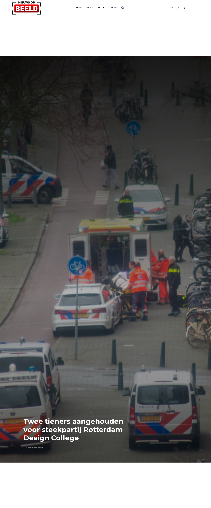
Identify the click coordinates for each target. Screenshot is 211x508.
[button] (122, 7)
